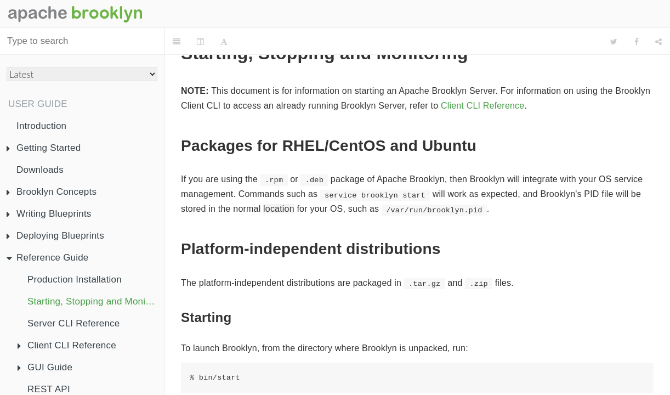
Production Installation (74, 279)
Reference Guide (48, 257)
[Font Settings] (224, 41)
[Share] (658, 41)
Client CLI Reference (67, 345)
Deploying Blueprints (55, 235)
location (278, 208)
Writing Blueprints (49, 213)
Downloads (40, 170)
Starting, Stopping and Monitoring (95, 301)
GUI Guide (45, 367)
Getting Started (44, 148)
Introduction (41, 126)
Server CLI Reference (73, 323)
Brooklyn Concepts (51, 192)
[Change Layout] (200, 41)
